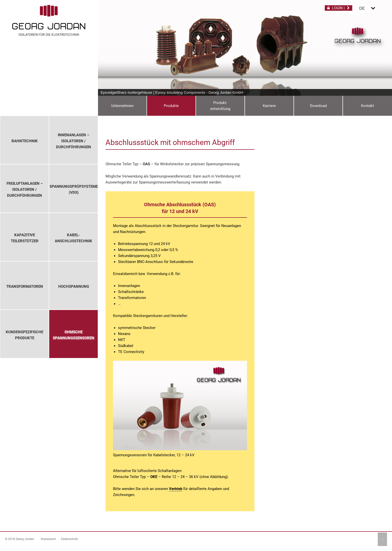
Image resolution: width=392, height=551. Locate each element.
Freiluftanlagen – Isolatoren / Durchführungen (24, 189)
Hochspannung (73, 286)
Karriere (269, 106)
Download (318, 106)
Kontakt (367, 106)
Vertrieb (175, 488)
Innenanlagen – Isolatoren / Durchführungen (73, 141)
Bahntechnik (25, 141)
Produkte (171, 106)
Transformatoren (24, 286)
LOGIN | (338, 8)
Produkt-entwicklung (220, 105)
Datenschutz (69, 539)
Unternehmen (122, 106)
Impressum (48, 539)
